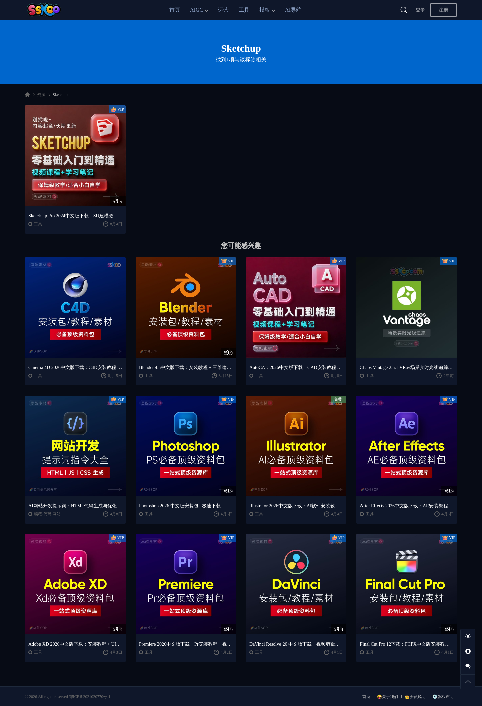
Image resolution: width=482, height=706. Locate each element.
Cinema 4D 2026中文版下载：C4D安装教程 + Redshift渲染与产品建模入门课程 (75, 367)
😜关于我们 (387, 696)
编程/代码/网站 (47, 514)
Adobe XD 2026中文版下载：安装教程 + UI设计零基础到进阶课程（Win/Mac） (75, 644)
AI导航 (293, 10)
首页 (174, 10)
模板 (264, 10)
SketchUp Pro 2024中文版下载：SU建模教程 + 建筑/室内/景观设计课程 (75, 215)
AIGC (196, 10)
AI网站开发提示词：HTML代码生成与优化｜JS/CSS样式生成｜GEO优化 (75, 505)
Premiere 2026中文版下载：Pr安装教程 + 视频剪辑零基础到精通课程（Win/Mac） (186, 644)
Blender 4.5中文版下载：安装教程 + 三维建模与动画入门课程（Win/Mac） (186, 367)
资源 (41, 94)
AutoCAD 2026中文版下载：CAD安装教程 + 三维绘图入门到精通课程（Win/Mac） (296, 367)
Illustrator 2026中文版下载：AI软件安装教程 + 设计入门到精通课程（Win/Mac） (296, 505)
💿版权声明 (443, 696)
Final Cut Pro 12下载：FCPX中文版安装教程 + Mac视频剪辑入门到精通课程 (407, 644)
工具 (244, 10)
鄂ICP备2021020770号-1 (90, 696)
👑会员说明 (415, 696)
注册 (443, 9)
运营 (223, 10)
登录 (420, 9)
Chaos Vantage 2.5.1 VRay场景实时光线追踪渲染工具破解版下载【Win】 (407, 367)
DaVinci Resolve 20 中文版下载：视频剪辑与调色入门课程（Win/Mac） (296, 644)
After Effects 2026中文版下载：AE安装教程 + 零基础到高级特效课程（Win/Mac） (407, 505)
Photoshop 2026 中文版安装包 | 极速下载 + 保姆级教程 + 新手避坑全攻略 (186, 505)
